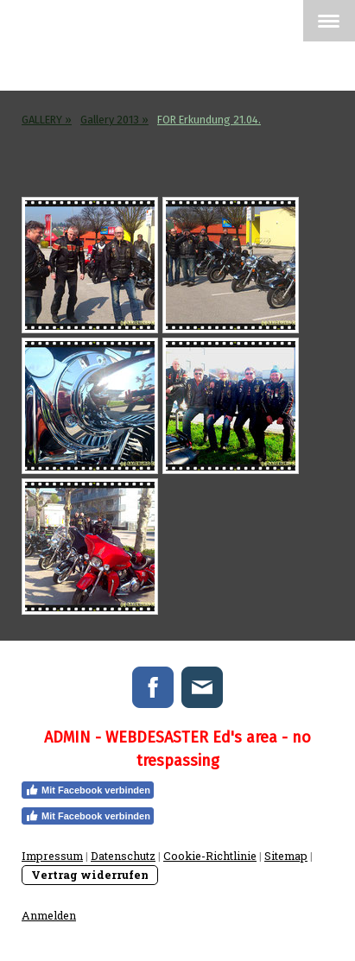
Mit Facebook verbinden (87, 790)
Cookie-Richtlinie (210, 856)
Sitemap (285, 856)
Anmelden (49, 915)
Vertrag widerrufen (90, 875)
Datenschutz (123, 856)
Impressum (52, 856)
